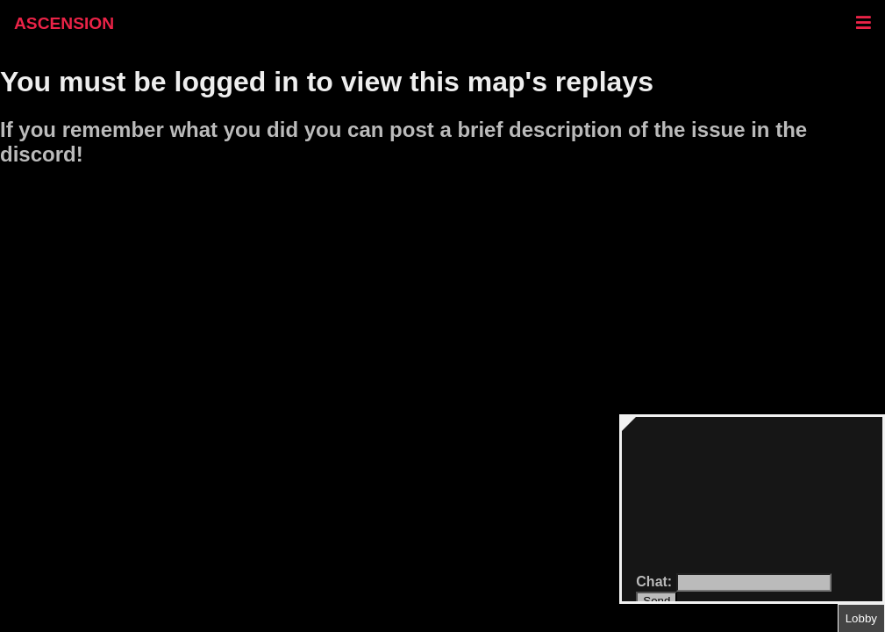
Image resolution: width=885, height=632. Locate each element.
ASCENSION (64, 23)
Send (656, 600)
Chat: (655, 581)
